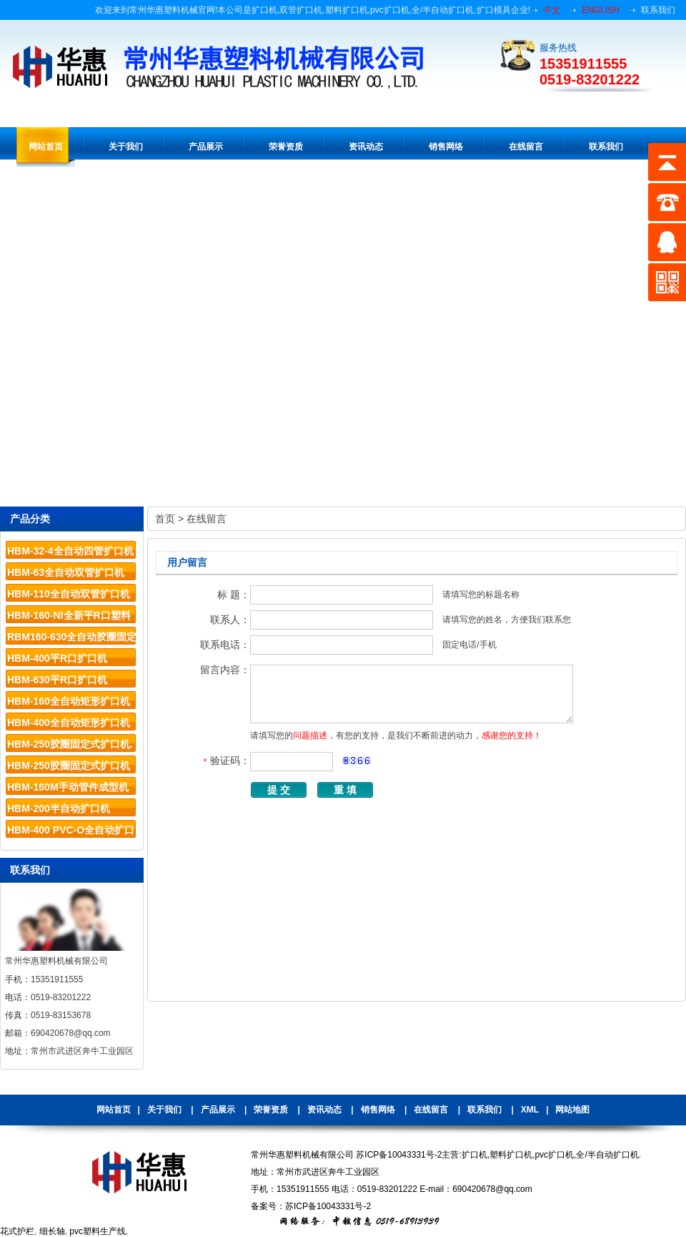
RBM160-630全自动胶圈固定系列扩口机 (71, 639)
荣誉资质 (271, 1110)
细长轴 (52, 1231)
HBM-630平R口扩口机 (57, 679)
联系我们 (658, 10)
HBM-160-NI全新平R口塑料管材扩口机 (69, 618)
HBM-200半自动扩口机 (58, 808)
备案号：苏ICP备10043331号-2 (311, 1206)
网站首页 (113, 1110)
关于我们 (164, 1110)
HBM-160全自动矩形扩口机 (68, 701)
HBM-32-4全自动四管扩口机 (70, 551)
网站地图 (572, 1110)
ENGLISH (601, 10)
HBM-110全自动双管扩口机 (68, 594)
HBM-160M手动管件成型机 (68, 787)
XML (530, 1110)
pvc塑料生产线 (97, 1231)
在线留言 (207, 518)
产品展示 (218, 1110)
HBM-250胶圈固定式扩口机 (68, 765)
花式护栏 (17, 1231)
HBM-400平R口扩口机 (57, 658)
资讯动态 (324, 1110)
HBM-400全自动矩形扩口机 (68, 722)
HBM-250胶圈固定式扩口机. (70, 744)
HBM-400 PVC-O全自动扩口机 (70, 832)
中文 (551, 10)
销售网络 (378, 1110)
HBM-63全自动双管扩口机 (65, 572)
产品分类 (30, 518)
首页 (165, 518)
